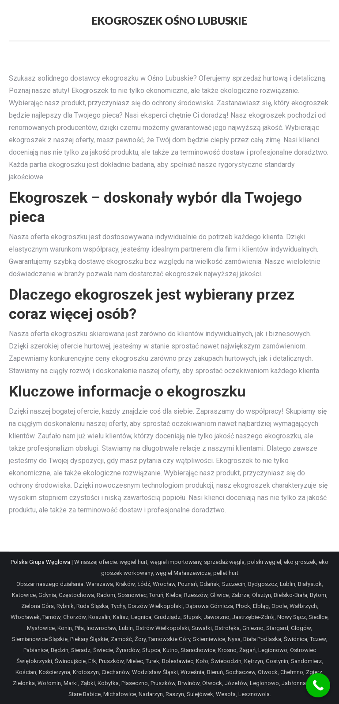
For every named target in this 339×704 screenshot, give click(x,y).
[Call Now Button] (318, 685)
